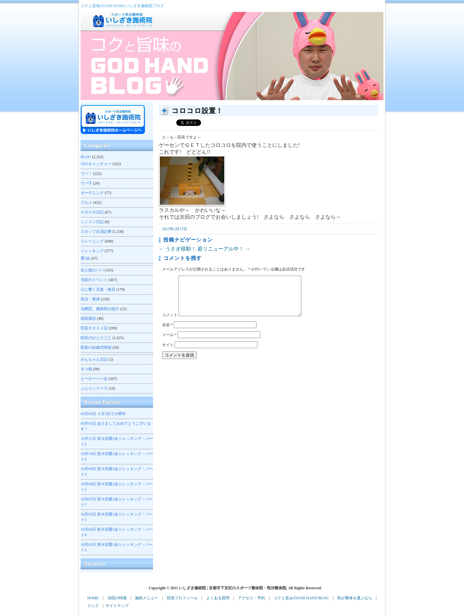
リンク (93, 605)
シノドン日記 (92, 222)
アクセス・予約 (251, 598)
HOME (93, 598)
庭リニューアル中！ (224, 248)
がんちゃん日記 (94, 359)
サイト (168, 352)
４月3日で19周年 (103, 414)
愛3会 (85, 258)
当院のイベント (94, 280)
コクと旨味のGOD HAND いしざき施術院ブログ (122, 6)
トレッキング (92, 251)
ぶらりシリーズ (94, 388)
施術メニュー (146, 598)
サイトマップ (117, 605)
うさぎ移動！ (177, 248)
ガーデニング (92, 193)
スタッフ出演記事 (96, 231)
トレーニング (92, 241)
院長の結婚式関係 (96, 347)
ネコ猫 (86, 369)
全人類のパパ (92, 270)
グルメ (86, 202)
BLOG (86, 157)
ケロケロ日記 (92, 212)
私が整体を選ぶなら (354, 598)
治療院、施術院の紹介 (100, 309)
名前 (167, 332)
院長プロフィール (182, 598)
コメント (170, 322)
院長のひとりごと (96, 338)
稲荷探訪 (88, 318)
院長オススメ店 (94, 328)
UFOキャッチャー (96, 164)
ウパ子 (86, 183)
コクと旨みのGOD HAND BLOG (301, 598)
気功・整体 (90, 299)
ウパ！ (86, 173)
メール (169, 342)
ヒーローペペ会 (94, 378)
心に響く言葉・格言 (98, 289)
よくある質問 (217, 598)
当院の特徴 (117, 598)
